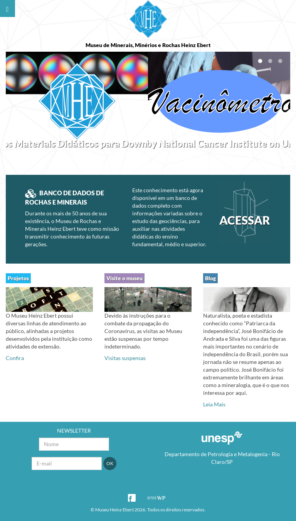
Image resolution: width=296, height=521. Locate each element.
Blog (210, 278)
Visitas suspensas (125, 358)
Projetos (18, 278)
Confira (15, 358)
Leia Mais (214, 404)
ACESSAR (244, 220)
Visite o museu (124, 278)
